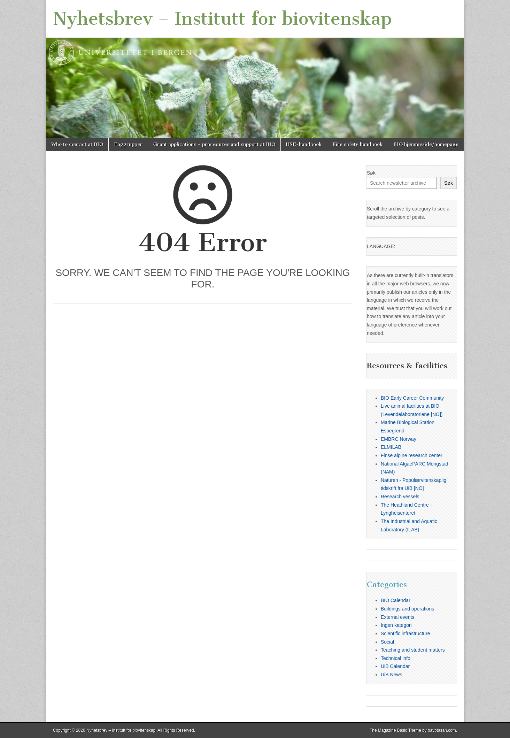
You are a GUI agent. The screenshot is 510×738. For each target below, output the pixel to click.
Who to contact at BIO (77, 144)
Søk (371, 173)
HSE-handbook (304, 144)
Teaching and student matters (413, 650)
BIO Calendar (395, 600)
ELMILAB (391, 447)
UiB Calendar (395, 666)
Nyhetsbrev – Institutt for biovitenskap (222, 18)
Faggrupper (128, 144)
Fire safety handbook (357, 144)
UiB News (391, 674)
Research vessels (400, 496)
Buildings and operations (407, 609)
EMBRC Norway (398, 439)
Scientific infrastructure (405, 633)
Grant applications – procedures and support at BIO (214, 144)
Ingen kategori (396, 625)
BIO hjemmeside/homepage (425, 144)
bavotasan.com (442, 730)
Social (387, 642)
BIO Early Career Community (412, 398)
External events (398, 617)
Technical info (395, 658)
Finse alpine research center (411, 455)
